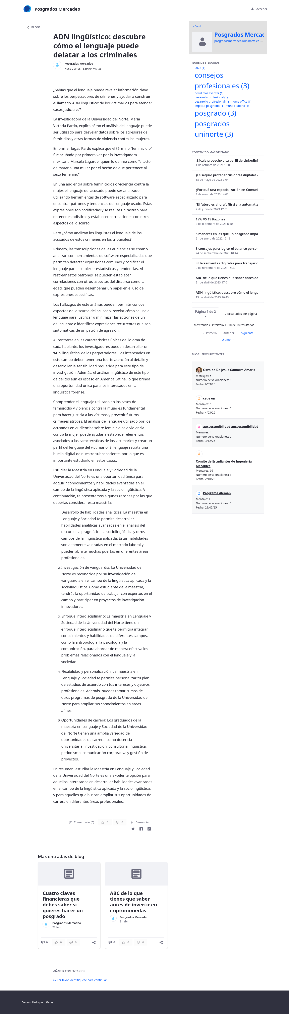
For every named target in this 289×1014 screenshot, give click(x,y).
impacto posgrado (209, 106)
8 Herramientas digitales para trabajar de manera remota (227, 263)
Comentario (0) (81, 822)
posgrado (215, 113)
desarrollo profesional (211, 97)
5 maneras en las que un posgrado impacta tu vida (227, 234)
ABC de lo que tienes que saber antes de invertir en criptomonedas (133, 902)
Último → (228, 339)
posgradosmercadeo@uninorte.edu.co (239, 41)
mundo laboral (237, 106)
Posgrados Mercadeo (78, 63)
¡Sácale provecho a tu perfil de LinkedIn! (227, 160)
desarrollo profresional (212, 101)
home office (241, 101)
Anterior (228, 333)
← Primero (210, 333)
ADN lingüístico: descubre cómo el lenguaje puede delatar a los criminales (227, 292)
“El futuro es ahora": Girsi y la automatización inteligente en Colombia (227, 204)
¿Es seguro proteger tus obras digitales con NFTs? (227, 175)
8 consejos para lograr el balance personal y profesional (227, 248)
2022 (200, 68)
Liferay (49, 1002)
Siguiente (247, 333)
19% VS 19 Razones (210, 219)
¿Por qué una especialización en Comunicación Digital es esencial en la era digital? (227, 190)
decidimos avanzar (209, 93)
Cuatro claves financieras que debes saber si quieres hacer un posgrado (63, 904)
